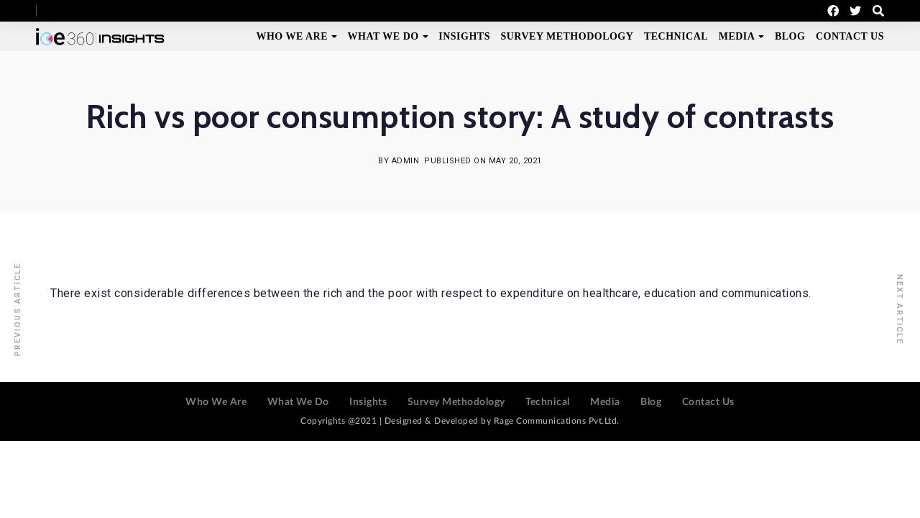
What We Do (383, 36)
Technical (676, 36)
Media (737, 36)
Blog (790, 36)
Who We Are (292, 36)
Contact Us (850, 36)
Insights (464, 36)
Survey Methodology (566, 36)
